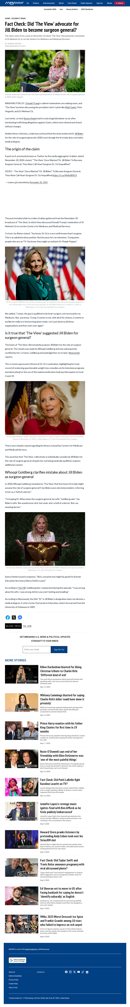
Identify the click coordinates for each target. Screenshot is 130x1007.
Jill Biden (79, 133)
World (61, 3)
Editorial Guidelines (15, 976)
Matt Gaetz (70, 107)
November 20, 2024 (38, 182)
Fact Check (72, 3)
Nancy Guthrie (72, 9)
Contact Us (40, 972)
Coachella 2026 (50, 9)
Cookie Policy (13, 984)
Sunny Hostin (30, 118)
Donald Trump (32, 103)
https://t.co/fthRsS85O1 (65, 175)
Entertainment (49, 3)
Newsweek (74, 352)
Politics (36, 3)
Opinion (100, 3)
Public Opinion (86, 3)
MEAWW (12, 949)
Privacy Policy (13, 980)
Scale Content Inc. (31, 949)
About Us (12, 972)
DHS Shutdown (87, 9)
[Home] (14, 3)
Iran (61, 9)
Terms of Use (13, 987)
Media (109, 3)
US (28, 3)
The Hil (21, 587)
